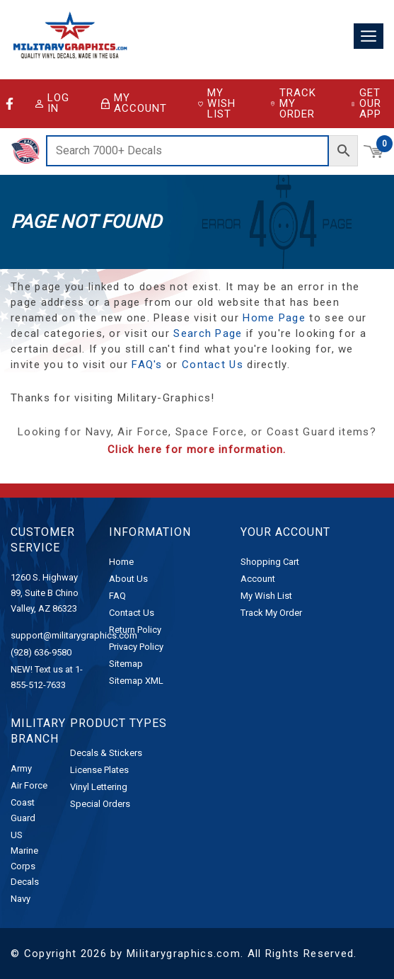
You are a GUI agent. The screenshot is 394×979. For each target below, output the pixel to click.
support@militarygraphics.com (74, 635)
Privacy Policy (136, 646)
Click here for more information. (197, 449)
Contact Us (212, 364)
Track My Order (293, 104)
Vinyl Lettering (98, 787)
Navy (20, 898)
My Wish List (217, 104)
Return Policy (135, 629)
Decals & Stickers (106, 753)
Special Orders (100, 803)
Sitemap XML (136, 680)
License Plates (99, 770)
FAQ (117, 595)
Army (21, 768)
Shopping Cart (270, 561)
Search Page (207, 333)
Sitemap (126, 663)
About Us (128, 578)
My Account (134, 103)
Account (258, 578)
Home (121, 561)
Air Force (29, 785)
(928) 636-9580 (41, 652)
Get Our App (366, 104)
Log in (52, 103)
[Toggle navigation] (368, 36)
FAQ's (147, 364)
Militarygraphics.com (184, 953)
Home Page (274, 317)
